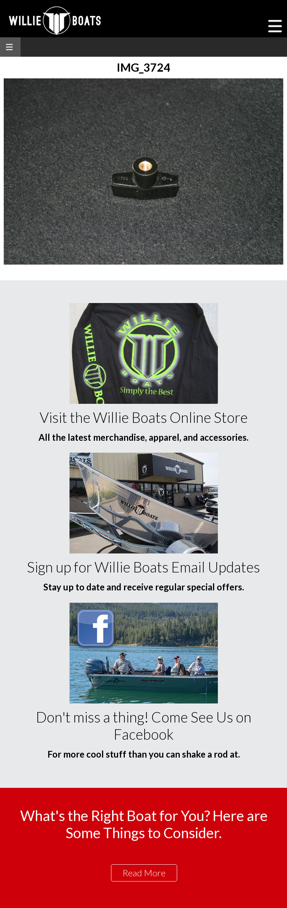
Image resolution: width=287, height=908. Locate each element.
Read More (144, 872)
